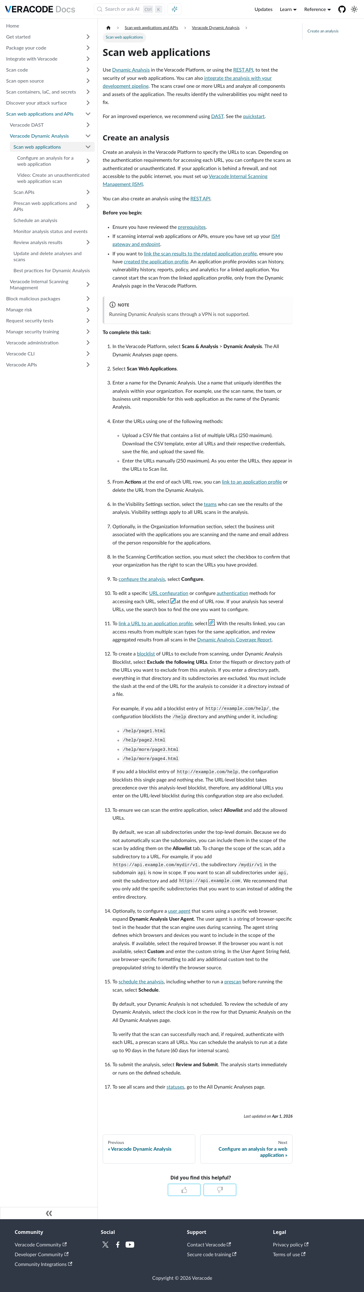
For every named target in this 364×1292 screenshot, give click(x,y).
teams (210, 504)
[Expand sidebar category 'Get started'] (88, 37)
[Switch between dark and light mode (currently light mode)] (354, 9)
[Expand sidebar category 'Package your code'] (88, 48)
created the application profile (156, 261)
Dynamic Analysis (131, 70)
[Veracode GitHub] (342, 9)
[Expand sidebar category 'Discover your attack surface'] (88, 103)
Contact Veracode (209, 1244)
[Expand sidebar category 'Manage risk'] (88, 309)
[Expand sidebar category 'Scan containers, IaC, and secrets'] (88, 92)
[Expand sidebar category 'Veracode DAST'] (88, 125)
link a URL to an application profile (156, 623)
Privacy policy (290, 1244)
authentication (232, 593)
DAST (217, 116)
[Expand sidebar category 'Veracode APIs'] (88, 364)
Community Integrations (43, 1264)
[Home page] (108, 28)
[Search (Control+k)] (129, 9)
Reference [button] (315, 9)
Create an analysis (323, 31)
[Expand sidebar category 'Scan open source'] (88, 81)
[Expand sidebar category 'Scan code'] (88, 70)
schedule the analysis (141, 981)
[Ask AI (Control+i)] (174, 9)
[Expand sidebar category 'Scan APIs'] (88, 192)
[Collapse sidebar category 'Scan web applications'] (88, 147)
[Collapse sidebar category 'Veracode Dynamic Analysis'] (88, 136)
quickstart (254, 116)
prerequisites (192, 227)
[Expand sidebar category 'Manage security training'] (88, 331)
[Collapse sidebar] (49, 1213)
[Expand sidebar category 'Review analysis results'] (88, 242)
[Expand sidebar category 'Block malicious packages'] (88, 298)
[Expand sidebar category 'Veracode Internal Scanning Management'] (88, 284)
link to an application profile (252, 482)
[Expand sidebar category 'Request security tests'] (88, 320)
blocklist (146, 654)
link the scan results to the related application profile (200, 253)
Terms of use (289, 1254)
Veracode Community (41, 1244)
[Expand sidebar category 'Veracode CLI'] (88, 353)
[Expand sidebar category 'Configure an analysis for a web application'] (88, 161)
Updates (264, 9)
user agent (179, 911)
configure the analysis (142, 579)
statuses (175, 1087)
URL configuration (168, 593)
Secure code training (212, 1254)
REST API (243, 70)
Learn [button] (286, 9)
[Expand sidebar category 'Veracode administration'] (88, 342)
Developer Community (41, 1254)
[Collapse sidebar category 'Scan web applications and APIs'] (88, 114)
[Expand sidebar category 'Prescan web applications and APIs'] (88, 206)
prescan (232, 981)
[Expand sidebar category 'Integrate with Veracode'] (88, 59)
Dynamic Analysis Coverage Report (234, 639)
